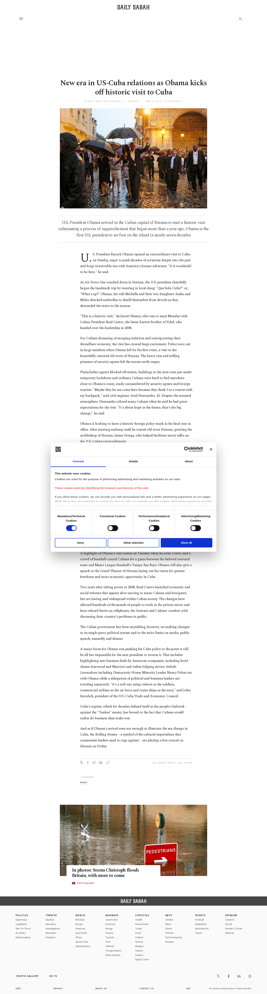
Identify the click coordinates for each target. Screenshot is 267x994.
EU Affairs (21, 933)
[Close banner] (211, 449)
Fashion (139, 937)
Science (139, 941)
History (139, 950)
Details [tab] (133, 461)
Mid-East (79, 919)
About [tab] (189, 461)
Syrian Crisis (81, 941)
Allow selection (133, 542)
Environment (141, 924)
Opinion (231, 915)
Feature (139, 955)
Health (138, 919)
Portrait (169, 933)
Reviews (169, 941)
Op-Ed (228, 924)
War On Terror (23, 928)
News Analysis (23, 937)
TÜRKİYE (51, 915)
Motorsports (201, 928)
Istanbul (50, 919)
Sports (200, 915)
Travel (138, 928)
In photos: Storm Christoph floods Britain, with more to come (105, 873)
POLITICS (22, 915)
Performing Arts (173, 937)
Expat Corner (142, 959)
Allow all (186, 542)
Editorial (229, 933)
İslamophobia (82, 946)
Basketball (200, 924)
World (80, 915)
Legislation (21, 924)
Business (112, 915)
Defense (110, 946)
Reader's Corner (233, 928)
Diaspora (50, 937)
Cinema (169, 919)
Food (138, 933)
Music (168, 924)
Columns (229, 919)
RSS (189, 988)
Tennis (198, 933)
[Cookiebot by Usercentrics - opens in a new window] (187, 449)
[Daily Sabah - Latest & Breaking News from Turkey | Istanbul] (133, 7)
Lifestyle (142, 915)
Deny (80, 542)
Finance (109, 933)
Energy (109, 928)
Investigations (53, 928)
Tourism (110, 937)
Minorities (51, 933)
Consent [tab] (78, 461)
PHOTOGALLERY (85, 883)
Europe (79, 924)
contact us (147, 988)
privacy (58, 988)
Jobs (18, 988)
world (83, 782)
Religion (139, 946)
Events (168, 928)
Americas (80, 928)
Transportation (113, 950)
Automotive (112, 919)
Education (51, 924)
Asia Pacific (81, 933)
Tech (108, 941)
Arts (168, 915)
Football (199, 919)
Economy (110, 924)
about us (101, 988)
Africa (78, 937)
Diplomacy (21, 919)
